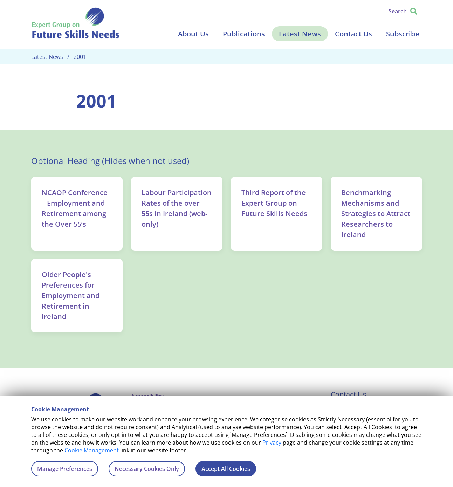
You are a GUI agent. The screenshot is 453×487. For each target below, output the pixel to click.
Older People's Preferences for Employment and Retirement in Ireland (70, 295)
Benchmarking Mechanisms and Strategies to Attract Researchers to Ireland (375, 213)
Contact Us (353, 34)
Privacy (271, 442)
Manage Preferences (64, 469)
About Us (193, 34)
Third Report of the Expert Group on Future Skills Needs (274, 203)
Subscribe (402, 34)
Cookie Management (91, 450)
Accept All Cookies (225, 469)
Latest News (300, 34)
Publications (244, 34)
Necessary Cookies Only (147, 469)
